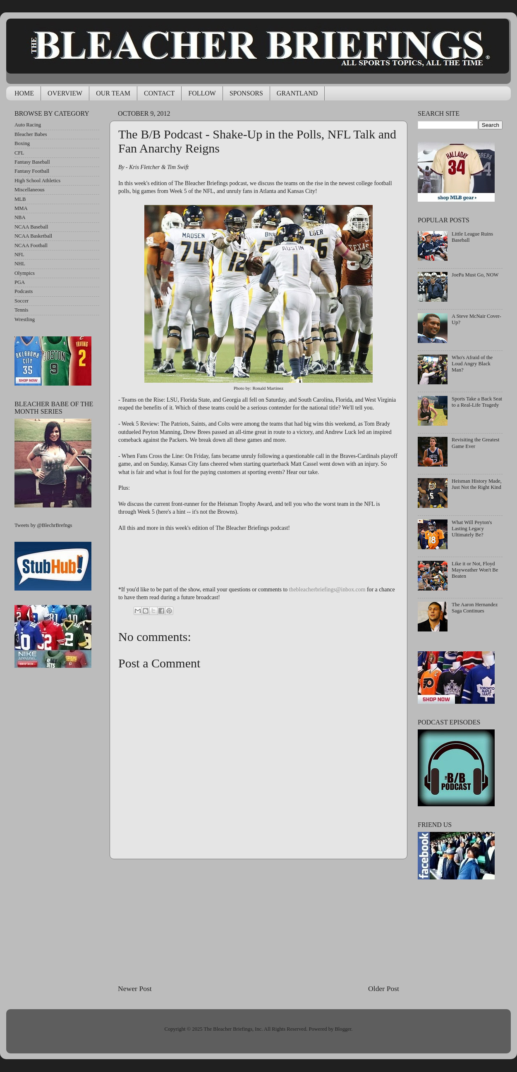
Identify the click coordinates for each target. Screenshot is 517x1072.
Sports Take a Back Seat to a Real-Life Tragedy (477, 402)
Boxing (22, 143)
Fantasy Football (31, 171)
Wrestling (24, 319)
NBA (20, 217)
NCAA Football (31, 245)
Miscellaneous (29, 190)
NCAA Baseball (31, 227)
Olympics (24, 273)
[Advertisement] (258, 921)
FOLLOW (202, 93)
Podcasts (23, 291)
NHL (19, 264)
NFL (19, 254)
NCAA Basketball (33, 236)
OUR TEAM (113, 93)
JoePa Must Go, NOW (475, 275)
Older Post (383, 988)
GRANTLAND (297, 93)
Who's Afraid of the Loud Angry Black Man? (472, 364)
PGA (19, 282)
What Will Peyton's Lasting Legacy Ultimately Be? (472, 528)
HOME (24, 93)
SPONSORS (246, 93)
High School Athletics (37, 180)
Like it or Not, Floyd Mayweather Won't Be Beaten (475, 570)
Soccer (21, 301)
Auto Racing (27, 125)
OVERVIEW (65, 93)
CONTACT (159, 93)
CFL (19, 153)
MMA (21, 208)
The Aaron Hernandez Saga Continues (475, 608)
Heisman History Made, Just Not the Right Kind (477, 484)
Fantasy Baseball (32, 162)
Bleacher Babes (30, 134)
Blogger (343, 1029)
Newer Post (135, 988)
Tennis (21, 310)
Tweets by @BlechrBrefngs (43, 525)
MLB (20, 199)
